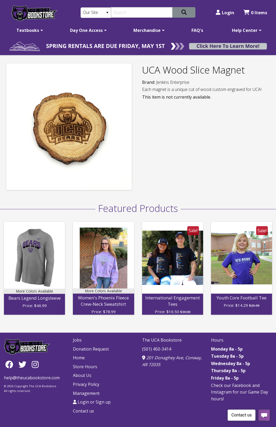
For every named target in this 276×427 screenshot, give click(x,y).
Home (79, 358)
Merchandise (147, 30)
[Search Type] (96, 12)
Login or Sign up (92, 402)
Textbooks (27, 30)
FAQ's (197, 30)
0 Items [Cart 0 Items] (255, 12)
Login (225, 12)
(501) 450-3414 (156, 349)
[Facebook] (10, 364)
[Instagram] (35, 364)
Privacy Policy (86, 384)
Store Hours (85, 367)
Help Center (245, 30)
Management (86, 393)
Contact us (83, 411)
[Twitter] (23, 364)
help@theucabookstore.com (32, 378)
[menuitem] (28, 30)
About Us (82, 375)
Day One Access (86, 30)
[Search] (141, 12)
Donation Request (91, 349)
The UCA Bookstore (162, 340)
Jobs (77, 340)
